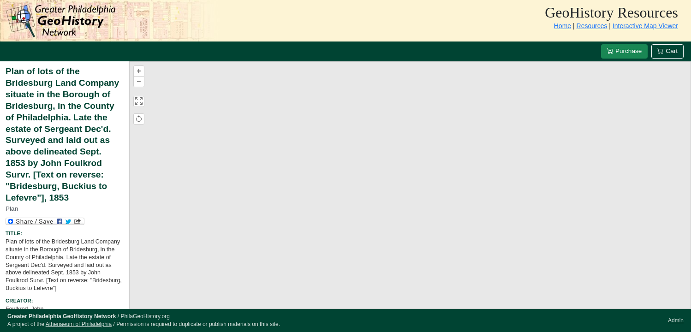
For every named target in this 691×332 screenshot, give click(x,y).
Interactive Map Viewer (645, 26)
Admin (676, 320)
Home (562, 26)
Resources (592, 26)
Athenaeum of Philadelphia (79, 324)
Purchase (624, 50)
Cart (667, 50)
